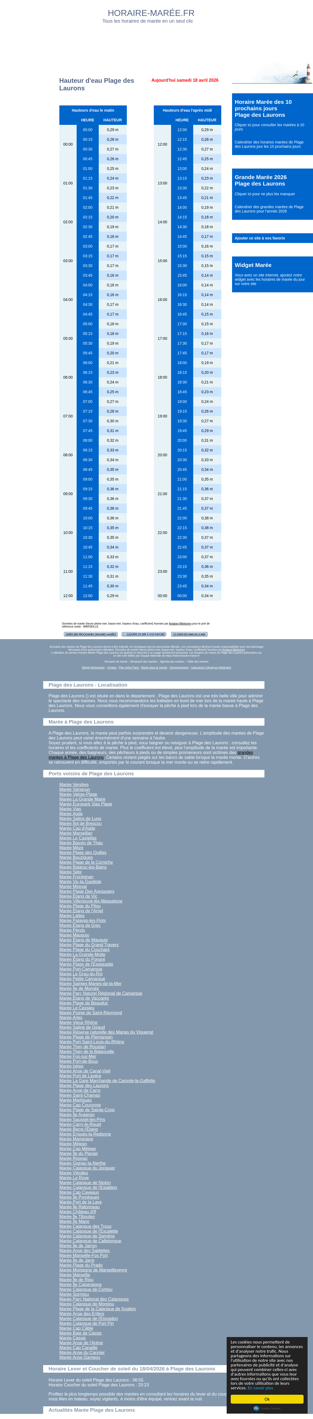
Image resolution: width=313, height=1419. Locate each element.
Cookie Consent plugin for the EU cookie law (267, 1408)
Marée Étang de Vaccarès (84, 998)
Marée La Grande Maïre (82, 799)
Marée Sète (70, 872)
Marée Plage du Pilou (80, 906)
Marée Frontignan (76, 877)
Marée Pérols (72, 930)
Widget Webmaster (93, 667)
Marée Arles (70, 1017)
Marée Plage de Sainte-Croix (87, 1110)
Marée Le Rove (74, 1177)
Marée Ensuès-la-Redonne (85, 1134)
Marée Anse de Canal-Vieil (84, 1071)
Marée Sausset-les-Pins (82, 1119)
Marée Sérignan (74, 789)
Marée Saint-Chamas (79, 1095)
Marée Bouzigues (76, 857)
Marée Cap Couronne (80, 1105)
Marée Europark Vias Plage (85, 804)
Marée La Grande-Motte (82, 954)
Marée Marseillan (76, 833)
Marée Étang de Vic (78, 896)
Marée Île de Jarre (76, 1260)
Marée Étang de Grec (80, 925)
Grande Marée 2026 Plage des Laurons (261, 180)
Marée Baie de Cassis (80, 1333)
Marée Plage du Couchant (84, 949)
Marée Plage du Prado (81, 1265)
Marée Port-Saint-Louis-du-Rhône (91, 1042)
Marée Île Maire (74, 1221)
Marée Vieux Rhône (78, 1022)
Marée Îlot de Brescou (80, 823)
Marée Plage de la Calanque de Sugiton (97, 1309)
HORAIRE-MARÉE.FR (151, 13)
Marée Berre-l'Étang (78, 1129)
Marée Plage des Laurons (84, 1085)
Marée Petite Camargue (82, 978)
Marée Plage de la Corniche (86, 862)
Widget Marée (253, 265)
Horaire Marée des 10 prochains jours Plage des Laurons (263, 108)
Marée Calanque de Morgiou (86, 1304)
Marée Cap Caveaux (79, 1192)
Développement (179, 667)
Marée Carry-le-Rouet (80, 1124)
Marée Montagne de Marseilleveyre (93, 1270)
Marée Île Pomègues (79, 1197)
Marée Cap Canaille (78, 1347)
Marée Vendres (74, 784)
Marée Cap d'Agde (77, 828)
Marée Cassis (72, 1338)
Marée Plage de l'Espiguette (86, 964)
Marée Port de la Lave (80, 1202)
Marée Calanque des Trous (85, 1226)
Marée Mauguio (74, 935)
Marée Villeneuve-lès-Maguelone (91, 901)
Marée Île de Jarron (78, 1245)
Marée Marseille (74, 1275)
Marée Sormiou (74, 1294)
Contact (112, 667)
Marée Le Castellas (78, 838)
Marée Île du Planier (78, 1153)
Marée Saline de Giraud (82, 1027)
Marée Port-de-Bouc (78, 1061)
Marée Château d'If (77, 1211)
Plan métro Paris (129, 667)
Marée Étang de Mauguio (83, 940)
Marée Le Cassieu (76, 1008)
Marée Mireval (73, 886)
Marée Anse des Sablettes (84, 1250)
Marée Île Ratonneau (79, 1207)
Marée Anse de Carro (79, 1090)
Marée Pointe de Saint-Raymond (90, 1012)
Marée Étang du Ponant (82, 959)
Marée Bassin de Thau (81, 843)
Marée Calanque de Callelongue (90, 1241)
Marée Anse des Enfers (81, 1313)
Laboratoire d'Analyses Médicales (211, 667)
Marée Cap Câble (76, 1328)
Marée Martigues (75, 1100)
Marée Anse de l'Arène (81, 1343)
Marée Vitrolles (73, 1173)
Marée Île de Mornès (79, 988)
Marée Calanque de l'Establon (88, 1187)
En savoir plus (260, 1388)
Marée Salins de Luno (80, 818)
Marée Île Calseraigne (80, 1284)
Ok (267, 1399)
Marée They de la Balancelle (86, 1051)
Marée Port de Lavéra (80, 1076)
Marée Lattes (71, 915)
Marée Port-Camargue (80, 969)
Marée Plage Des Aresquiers (86, 891)
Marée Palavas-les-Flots (82, 920)
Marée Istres (71, 1066)
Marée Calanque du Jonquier (87, 1168)
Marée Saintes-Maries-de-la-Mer (90, 983)
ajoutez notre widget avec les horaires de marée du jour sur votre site (270, 279)
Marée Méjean (73, 1144)
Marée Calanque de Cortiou (86, 1289)
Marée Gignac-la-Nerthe (82, 1163)
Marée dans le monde (154, 667)
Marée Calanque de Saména (87, 1236)
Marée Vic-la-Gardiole (80, 881)
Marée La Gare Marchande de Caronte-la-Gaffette (107, 1080)
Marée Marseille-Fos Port (83, 1255)
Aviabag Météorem (180, 623)
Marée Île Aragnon (77, 1114)
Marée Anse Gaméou (79, 1357)
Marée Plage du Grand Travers (89, 944)
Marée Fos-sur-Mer (77, 1056)
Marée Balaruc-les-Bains (83, 867)
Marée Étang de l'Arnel (81, 911)
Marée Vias (70, 809)
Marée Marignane (76, 1139)
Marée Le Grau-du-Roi (81, 974)
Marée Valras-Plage (78, 794)
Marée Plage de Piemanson (86, 1037)
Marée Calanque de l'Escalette (88, 1231)
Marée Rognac (73, 1158)
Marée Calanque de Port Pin (86, 1323)
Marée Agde (71, 813)
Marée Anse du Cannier (82, 1352)
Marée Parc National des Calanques (94, 1299)
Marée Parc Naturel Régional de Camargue (100, 993)
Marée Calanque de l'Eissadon (88, 1318)
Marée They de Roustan (82, 1046)
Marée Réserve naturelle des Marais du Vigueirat (106, 1032)
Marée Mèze (71, 847)
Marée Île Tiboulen (77, 1216)
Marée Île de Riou (76, 1279)
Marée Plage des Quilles (82, 852)
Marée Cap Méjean (77, 1148)
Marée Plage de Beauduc (83, 1003)
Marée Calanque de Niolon (85, 1182)
